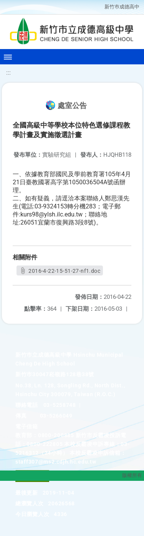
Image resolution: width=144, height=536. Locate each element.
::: (8, 72)
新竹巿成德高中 (121, 7)
